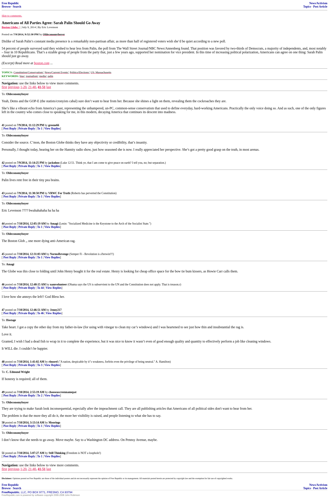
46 (3, 284)
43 (3, 193)
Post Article (320, 6)
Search (17, 6)
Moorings (54, 422)
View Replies (52, 128)
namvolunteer (58, 284)
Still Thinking (57, 453)
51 (3, 453)
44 (3, 223)
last (48, 87)
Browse (6, 6)
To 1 (39, 128)
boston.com (41, 63)
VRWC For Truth (59, 193)
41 (3, 125)
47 (3, 309)
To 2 (39, 395)
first (4, 87)
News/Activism (318, 3)
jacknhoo (54, 162)
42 (3, 162)
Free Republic (10, 3)
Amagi (54, 223)
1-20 (23, 87)
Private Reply (26, 128)
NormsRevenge (59, 254)
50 (3, 422)
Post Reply (9, 128)
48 (3, 361)
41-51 (42, 87)
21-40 (32, 87)
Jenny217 (55, 309)
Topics (307, 6)
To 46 (40, 313)
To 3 (39, 365)
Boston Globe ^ (11, 27)
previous (14, 87)
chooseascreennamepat (63, 392)
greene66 (53, 125)
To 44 (40, 287)
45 (3, 254)
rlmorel (53, 361)
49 (3, 392)
